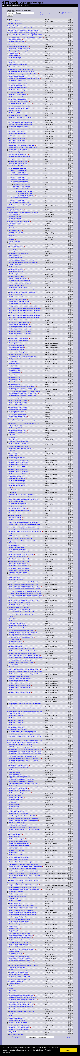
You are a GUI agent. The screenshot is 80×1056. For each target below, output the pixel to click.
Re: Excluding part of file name (18, 253)
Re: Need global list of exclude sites (20, 326)
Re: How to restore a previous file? (19, 129)
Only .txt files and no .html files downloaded (22, 28)
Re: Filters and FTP (15, 901)
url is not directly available (17, 398)
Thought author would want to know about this (23, 306)
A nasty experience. (15, 241)
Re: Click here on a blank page (18, 970)
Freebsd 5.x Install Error (16, 92)
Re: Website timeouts (15, 954)
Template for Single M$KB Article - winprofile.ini (23, 873)
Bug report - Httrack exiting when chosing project (22, 33)
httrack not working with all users (19, 676)
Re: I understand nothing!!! (17, 478)
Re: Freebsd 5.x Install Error (17, 94)
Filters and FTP (13, 898)
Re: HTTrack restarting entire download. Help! (23, 74)
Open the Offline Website (16, 405)
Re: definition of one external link (19, 301)
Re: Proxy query (14, 545)
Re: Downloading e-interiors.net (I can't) (21, 662)
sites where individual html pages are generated (23, 522)
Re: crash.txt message (16, 579)
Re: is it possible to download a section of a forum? (24, 584)
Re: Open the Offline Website (18, 407)
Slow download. (13, 513)
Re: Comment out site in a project (19, 322)
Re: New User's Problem (16, 232)
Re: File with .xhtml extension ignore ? (20, 448)
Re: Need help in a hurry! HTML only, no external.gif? (25, 531)
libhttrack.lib (12, 802)
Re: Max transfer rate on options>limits (21, 935)
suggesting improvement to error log (20, 1002)
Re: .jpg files (12, 990)
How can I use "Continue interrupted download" (21, 527)
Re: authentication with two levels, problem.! (22, 497)
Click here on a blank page (17, 967)
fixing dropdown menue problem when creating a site (25, 703)
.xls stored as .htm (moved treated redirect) (22, 963)
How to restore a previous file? (18, 126)
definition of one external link (17, 299)
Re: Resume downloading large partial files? (22, 997)
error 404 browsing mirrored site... (19, 942)
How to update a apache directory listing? (21, 630)
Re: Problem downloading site (18, 87)
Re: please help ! (14, 928)
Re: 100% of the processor (17, 138)
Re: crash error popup (15, 774)
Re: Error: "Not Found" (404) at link (19, 444)
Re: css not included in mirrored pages (20, 859)
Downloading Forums (15, 274)
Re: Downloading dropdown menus (19, 683)
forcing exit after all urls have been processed (21, 541)
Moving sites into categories (17, 763)
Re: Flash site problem (16, 715)
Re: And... (12, 228)
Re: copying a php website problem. (20, 48)
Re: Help (11, 239)
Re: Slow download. (15, 515)
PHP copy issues (14, 255)
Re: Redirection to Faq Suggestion (19, 790)
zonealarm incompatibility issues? (19, 956)
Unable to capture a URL (16, 76)
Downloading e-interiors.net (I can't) (20, 660)
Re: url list (12, 62)
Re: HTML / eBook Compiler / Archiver (20, 605)
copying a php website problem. (18, 46)
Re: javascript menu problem (17, 503)
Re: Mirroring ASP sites (16, 113)
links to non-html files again (17, 352)
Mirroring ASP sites (15, 110)
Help (10, 237)
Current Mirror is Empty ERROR (19, 101)
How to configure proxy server (18, 149)
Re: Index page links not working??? (20, 205)
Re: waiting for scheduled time (18, 161)
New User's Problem (15, 230)
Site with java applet (15, 343)
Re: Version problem (15, 834)
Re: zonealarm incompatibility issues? (20, 958)
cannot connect (13, 214)
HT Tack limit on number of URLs (19, 536)
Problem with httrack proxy (17, 811)
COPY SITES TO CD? (15, 848)
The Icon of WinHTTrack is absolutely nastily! (22, 868)
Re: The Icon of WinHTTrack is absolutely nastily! (24, 871)
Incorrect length (13, 53)
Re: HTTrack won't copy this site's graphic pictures (24, 734)
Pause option (11, 235)
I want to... (10, 44)
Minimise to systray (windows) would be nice (22, 421)
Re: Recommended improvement (19, 843)
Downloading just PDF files (17, 458)
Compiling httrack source (16, 412)
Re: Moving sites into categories (18, 765)
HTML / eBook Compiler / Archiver (19, 602)
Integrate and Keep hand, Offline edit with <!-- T (23, 885)
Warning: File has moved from (18, 278)
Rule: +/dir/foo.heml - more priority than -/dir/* (23, 878)
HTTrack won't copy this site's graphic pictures (23, 731)
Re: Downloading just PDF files (18, 460)
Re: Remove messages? (16, 839)
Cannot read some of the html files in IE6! (21, 145)
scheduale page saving (14, 249)
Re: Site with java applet (16, 345)
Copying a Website (14, 21)
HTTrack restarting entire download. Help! (21, 71)
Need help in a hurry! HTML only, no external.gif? (24, 529)
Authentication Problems (16, 547)
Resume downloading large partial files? (21, 995)
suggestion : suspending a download (20, 777)
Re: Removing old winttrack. (17, 894)
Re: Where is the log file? (16, 297)
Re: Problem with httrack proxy (18, 813)
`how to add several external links (19, 120)
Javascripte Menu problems (17, 336)
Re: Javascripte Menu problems (18, 338)
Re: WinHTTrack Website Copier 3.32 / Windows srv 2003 (24, 740)
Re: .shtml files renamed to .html (19, 559)
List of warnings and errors (17, 623)
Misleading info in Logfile (16, 131)
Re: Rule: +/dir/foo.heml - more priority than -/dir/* (24, 880)
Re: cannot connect (15, 216)
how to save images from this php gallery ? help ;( (24, 669)
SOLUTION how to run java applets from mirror (23, 499)
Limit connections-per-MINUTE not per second (23, 827)
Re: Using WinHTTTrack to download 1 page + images (25, 37)
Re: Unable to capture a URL (18, 81)
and (10, 487)
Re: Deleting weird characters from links (21, 637)
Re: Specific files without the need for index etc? (23, 359)
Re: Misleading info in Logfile (17, 133)
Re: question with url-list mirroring (19, 67)
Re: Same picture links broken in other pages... (23, 389)
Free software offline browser (12, 5)
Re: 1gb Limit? (13, 437)
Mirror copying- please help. (15, 883)
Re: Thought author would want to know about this (24, 308)
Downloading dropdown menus (18, 680)
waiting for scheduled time (17, 159)
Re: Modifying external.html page (19, 566)
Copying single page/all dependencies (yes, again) (22, 212)
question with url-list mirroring (18, 64)
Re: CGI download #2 (15, 641)
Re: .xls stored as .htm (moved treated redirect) (23, 965)
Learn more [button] (6, 1052)
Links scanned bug (14, 983)
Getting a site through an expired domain (21, 910)
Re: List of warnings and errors (18, 625)
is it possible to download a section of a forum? (23, 582)
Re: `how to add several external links (20, 122)
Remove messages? (15, 836)
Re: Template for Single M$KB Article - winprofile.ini (24, 875)
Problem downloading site (17, 85)
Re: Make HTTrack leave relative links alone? (23, 292)
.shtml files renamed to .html (17, 556)
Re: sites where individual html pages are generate (24, 524)
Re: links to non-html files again (18, 354)
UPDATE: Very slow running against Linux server (24, 747)
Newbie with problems (13, 26)
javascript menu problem (16, 501)
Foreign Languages (15, 264)
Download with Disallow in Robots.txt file (21, 648)
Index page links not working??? (19, 202)
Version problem (14, 832)
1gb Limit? (12, 435)
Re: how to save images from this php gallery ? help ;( (25, 671)
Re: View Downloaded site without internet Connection (25, 658)
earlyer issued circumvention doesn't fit (21, 69)
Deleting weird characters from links (20, 635)
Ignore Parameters (12, 534)
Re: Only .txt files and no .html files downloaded (23, 30)
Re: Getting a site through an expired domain (22, 912)
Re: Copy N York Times (16, 797)
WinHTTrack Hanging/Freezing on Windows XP (23, 756)
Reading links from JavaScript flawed (20, 1009)
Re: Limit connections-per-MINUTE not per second (24, 829)
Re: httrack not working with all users (20, 678)
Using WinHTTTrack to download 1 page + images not (25, 35)
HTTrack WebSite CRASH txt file (19, 115)
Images (11, 1013)
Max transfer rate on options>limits (19, 933)
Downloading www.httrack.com (18, 767)
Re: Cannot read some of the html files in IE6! (23, 147)
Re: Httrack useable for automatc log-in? (21, 940)
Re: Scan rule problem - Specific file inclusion (23, 262)
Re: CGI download (14, 667)
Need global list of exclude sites (18, 324)
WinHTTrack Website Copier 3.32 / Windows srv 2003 (25, 736)
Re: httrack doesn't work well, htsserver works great (24, 786)
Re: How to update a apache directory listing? (23, 632)
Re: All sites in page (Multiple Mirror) (20, 919)
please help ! (13, 926)
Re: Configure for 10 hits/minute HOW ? (21, 609)
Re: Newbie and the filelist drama (19, 510)
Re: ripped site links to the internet (19, 575)
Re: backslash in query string (18, 287)
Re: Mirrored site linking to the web (19, 977)
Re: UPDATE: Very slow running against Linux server (25, 749)
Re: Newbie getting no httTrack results (20, 108)
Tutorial (11, 616)
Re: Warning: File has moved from (19, 281)
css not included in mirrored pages (19, 857)
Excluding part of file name (17, 251)
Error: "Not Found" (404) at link (18, 441)
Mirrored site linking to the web (18, 974)
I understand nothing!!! (16, 476)
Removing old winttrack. (16, 891)
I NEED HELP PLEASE (16, 166)
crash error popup (14, 772)
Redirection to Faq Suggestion (18, 788)
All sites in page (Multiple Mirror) (19, 917)
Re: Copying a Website (16, 23)
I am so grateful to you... (16, 425)
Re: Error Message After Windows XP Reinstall (23, 818)
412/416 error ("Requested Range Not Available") (24, 864)
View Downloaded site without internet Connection (24, 655)
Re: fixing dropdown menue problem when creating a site (24, 708)
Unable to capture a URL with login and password (24, 78)
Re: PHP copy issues (15, 258)
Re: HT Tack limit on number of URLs (20, 538)
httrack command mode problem (17, 730)
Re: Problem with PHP (16, 855)
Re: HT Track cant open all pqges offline (21, 554)
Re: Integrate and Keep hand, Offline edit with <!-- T (25, 887)
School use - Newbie (15, 39)
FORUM (26, 5)
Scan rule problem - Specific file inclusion (21, 260)
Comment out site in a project (18, 320)
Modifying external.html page (17, 563)
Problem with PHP (14, 852)
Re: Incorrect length (15, 55)
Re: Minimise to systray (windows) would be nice (24, 423)
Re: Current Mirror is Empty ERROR (20, 103)
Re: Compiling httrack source (18, 414)
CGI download (13, 664)
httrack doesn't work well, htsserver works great (23, 783)
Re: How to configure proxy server (19, 152)
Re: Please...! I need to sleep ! (18, 825)
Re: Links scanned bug (16, 986)
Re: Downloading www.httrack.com (19, 770)
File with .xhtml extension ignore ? (19, 446)
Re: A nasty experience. (16, 244)
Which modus (13, 361)
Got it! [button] (68, 1050)
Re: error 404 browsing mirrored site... (20, 944)
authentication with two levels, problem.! (21, 494)
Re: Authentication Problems (17, 549)
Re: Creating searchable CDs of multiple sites (23, 908)
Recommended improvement (18, 841)
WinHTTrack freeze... (15, 223)
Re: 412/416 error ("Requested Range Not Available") (25, 866)
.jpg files (11, 988)
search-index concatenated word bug (18, 221)
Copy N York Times (15, 795)
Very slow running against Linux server (20, 744)
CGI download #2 (14, 639)
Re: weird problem (14, 368)
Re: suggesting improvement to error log (21, 1004)
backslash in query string (16, 285)
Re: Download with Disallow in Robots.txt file (22, 651)
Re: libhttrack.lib (14, 804)
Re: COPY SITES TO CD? (17, 850)
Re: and (13, 490)
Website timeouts (14, 951)
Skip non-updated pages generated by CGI (20, 419)
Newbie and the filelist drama (18, 508)
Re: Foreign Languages (16, 267)
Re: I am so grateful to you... (17, 428)
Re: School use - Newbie (16, 41)
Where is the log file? (15, 294)
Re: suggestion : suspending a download (21, 779)
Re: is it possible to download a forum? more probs (26, 593)
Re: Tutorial (12, 618)
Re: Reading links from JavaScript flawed (21, 1011)
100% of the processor (16, 136)
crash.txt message (14, 577)
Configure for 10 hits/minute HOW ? (20, 607)
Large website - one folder (15, 981)
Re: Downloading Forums (16, 276)
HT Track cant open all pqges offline (20, 552)
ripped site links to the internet (18, 572)
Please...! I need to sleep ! (17, 823)
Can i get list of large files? (15, 210)
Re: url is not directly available (18, 400)
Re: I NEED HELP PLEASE (17, 168)
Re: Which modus (14, 363)
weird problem (13, 366)
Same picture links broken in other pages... (22, 386)
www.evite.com (11, 207)
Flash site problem (14, 713)
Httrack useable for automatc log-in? (20, 937)
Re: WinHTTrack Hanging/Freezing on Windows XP (25, 758)
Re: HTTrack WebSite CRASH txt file (20, 117)
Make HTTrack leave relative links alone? (21, 290)
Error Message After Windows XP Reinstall (22, 816)
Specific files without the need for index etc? (22, 356)
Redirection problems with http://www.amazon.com (22, 742)
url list (10, 60)
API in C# (12, 451)
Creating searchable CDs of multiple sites (21, 905)
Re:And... (12, 225)
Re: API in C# (13, 453)
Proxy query (12, 543)
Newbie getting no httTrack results (19, 106)
